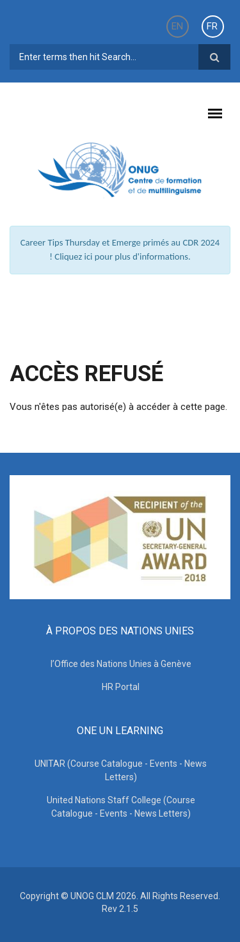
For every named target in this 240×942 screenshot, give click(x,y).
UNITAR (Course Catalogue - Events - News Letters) (121, 770)
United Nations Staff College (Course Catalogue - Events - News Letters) (121, 807)
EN (177, 26)
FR (212, 26)
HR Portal (121, 687)
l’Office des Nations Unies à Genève (121, 664)
